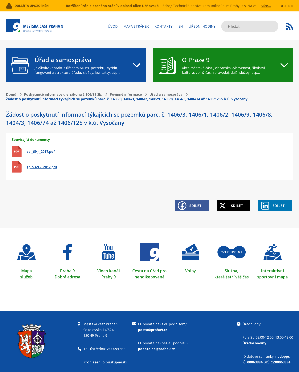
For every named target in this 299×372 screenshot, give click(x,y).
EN (180, 26)
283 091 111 (116, 346)
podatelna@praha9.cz (156, 346)
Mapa (26, 268)
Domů (11, 94)
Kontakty (163, 26)
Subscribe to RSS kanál (289, 26)
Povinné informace (126, 94)
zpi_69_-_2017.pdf (41, 151)
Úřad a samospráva (165, 94)
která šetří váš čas (231, 274)
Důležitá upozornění (37, 5)
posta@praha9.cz (152, 327)
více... (266, 5)
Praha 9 (67, 268)
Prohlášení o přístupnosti (105, 359)
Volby (190, 268)
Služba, (231, 268)
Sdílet (188, 203)
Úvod (113, 26)
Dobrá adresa (67, 274)
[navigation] (76, 65)
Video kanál (108, 268)
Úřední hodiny (202, 26)
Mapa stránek (136, 26)
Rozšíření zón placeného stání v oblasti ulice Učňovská (112, 5)
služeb (26, 274)
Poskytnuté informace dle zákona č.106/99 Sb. (63, 94)
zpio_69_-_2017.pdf (42, 167)
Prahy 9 (108, 274)
